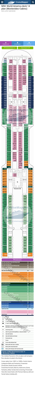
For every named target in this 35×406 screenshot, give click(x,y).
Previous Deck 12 (9, 48)
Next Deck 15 (25, 48)
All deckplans (17, 43)
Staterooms (17, 259)
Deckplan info (6, 43)
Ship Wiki (29, 43)
